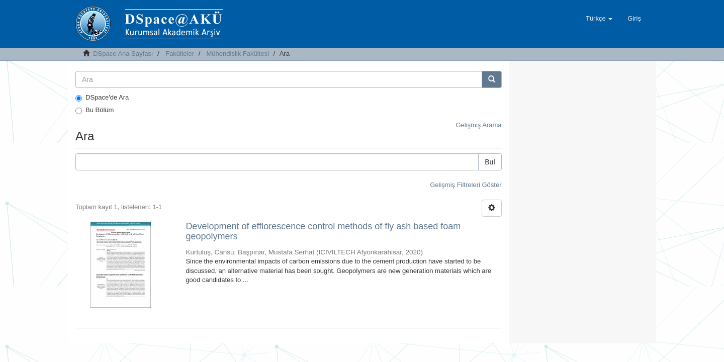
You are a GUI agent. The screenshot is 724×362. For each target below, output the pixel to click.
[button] (599, 18)
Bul (490, 162)
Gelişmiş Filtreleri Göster (465, 185)
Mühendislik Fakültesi (238, 53)
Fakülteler (179, 53)
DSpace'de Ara (102, 98)
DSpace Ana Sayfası (123, 53)
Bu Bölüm (94, 110)
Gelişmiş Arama (478, 125)
